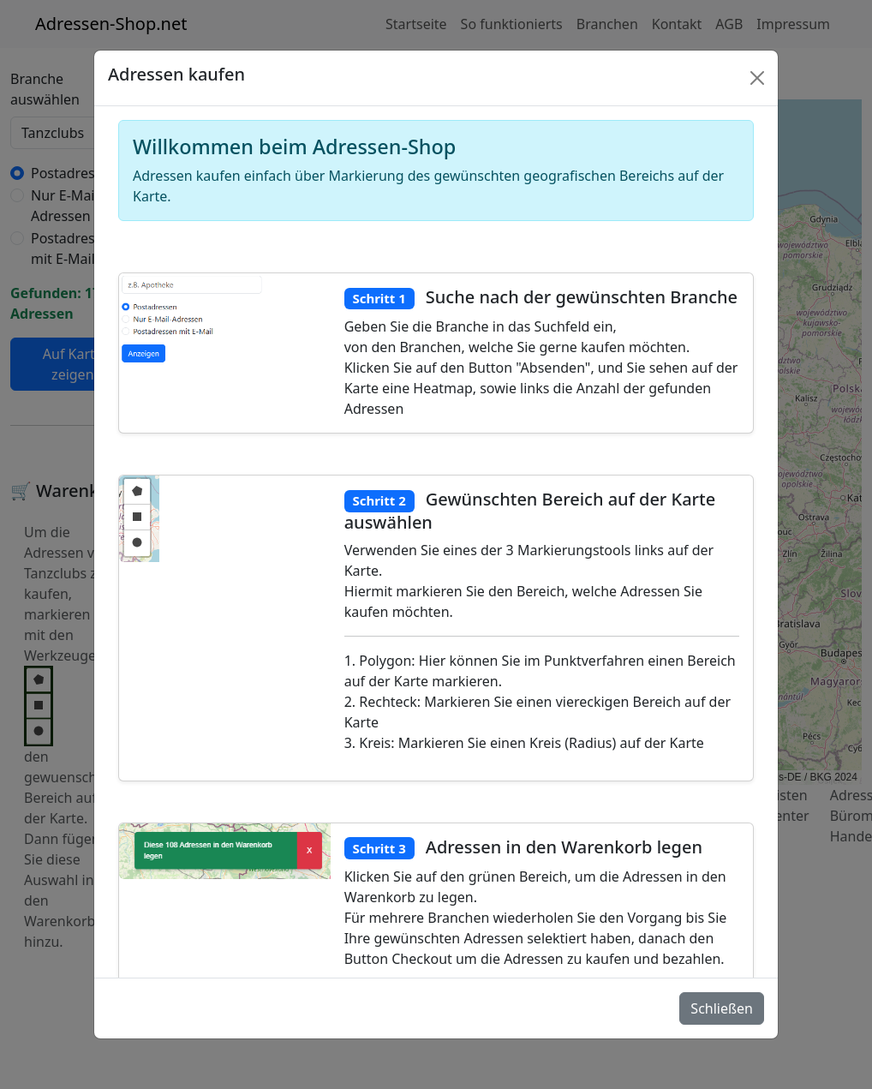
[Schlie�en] (757, 78)
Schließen (721, 1008)
